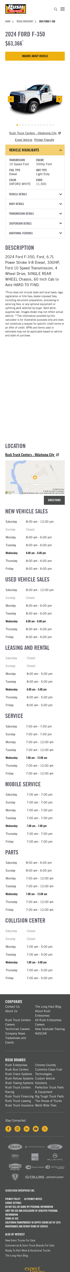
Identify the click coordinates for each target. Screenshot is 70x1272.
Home (9, 21)
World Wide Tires (45, 1105)
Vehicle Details (35, 194)
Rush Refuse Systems (19, 1078)
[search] (55, 9)
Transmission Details (35, 213)
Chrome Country (45, 1065)
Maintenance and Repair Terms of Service (26, 1226)
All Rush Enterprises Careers (48, 1022)
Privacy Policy (12, 1199)
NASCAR (41, 1033)
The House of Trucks (48, 1101)
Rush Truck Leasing (18, 1101)
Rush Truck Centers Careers (18, 1022)
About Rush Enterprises (42, 1013)
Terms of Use (11, 1218)
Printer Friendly (44, 140)
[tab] (17, 125)
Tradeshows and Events (15, 1040)
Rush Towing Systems (19, 1083)
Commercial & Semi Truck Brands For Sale (29, 1245)
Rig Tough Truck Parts (49, 1096)
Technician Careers (17, 1029)
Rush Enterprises (16, 1065)
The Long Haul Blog (48, 1006)
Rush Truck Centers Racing (18, 1090)
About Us (11, 1011)
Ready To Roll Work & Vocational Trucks (27, 1250)
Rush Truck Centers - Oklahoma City (35, 133)
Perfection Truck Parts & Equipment (49, 1090)
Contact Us (12, 1006)
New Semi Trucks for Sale (20, 1240)
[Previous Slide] (11, 99)
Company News (15, 1033)
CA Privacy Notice (33, 1199)
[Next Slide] (59, 99)
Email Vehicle (23, 140)
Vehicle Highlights (35, 150)
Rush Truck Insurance (19, 1105)
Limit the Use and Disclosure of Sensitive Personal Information (31, 1212)
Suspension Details (35, 223)
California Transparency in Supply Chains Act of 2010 (32, 1222)
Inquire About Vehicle (35, 56)
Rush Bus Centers (17, 1069)
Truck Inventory (26, 21)
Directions (54, 500)
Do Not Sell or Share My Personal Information (29, 1206)
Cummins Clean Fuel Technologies (48, 1072)
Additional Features (35, 233)
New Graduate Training (50, 1029)
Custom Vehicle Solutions (45, 1081)
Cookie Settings (13, 1202)
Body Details (35, 204)
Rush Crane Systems (18, 1074)
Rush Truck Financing (19, 1096)
